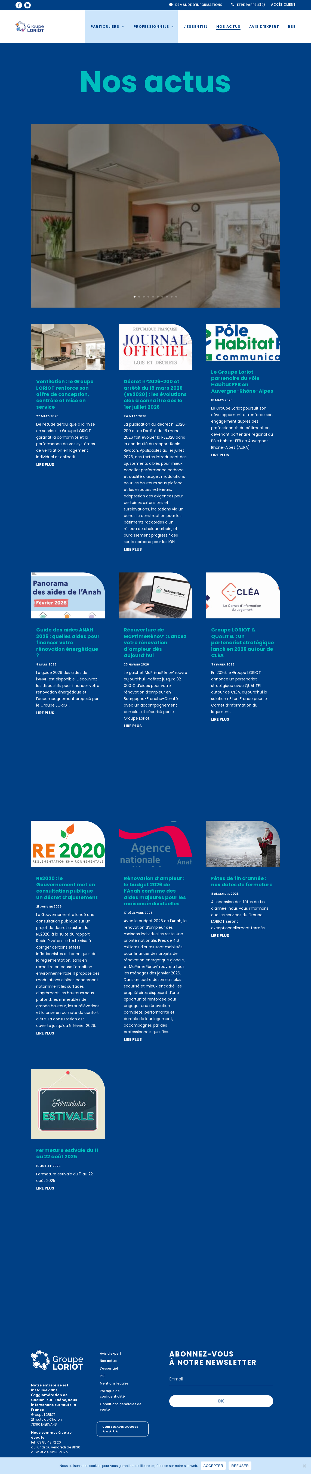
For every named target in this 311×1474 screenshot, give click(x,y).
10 (176, 297)
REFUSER (240, 1465)
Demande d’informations (198, 5)
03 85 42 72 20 (49, 1442)
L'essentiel (109, 1368)
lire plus (45, 464)
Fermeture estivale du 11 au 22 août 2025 (67, 1153)
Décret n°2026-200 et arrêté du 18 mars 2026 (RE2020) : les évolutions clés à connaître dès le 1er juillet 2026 (155, 394)
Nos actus (228, 26)
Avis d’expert (264, 26)
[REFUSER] (304, 1465)
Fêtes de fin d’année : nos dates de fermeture (242, 881)
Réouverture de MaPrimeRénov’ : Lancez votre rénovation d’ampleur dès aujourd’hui (155, 642)
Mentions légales (114, 1383)
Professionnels (151, 26)
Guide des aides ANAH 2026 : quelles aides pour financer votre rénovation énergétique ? (68, 642)
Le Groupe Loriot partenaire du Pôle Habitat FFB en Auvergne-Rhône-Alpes (242, 381)
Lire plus (155, 246)
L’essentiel (195, 26)
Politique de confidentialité (112, 1394)
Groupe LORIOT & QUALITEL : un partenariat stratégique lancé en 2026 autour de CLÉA (242, 642)
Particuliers (105, 26)
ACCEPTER (213, 1465)
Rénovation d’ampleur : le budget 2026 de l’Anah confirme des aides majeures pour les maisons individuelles (155, 891)
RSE (291, 26)
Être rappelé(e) (251, 5)
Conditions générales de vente (120, 1407)
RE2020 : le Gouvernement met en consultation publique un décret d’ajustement (67, 888)
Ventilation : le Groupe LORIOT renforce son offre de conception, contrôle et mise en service (155, 195)
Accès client (283, 5)
